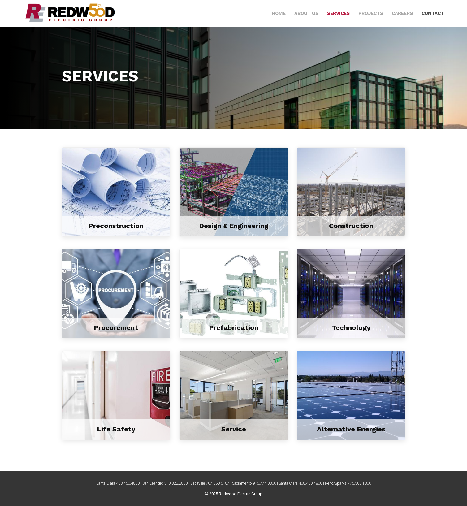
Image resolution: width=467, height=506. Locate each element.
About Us (306, 13)
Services (338, 13)
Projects (370, 13)
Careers (402, 13)
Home (279, 13)
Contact (433, 13)
